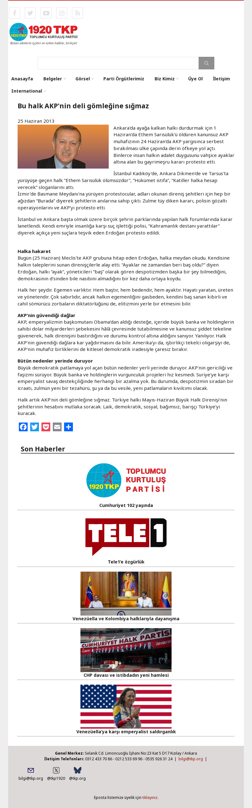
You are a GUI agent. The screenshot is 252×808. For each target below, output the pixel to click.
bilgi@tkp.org (190, 759)
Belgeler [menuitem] (52, 79)
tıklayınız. (150, 797)
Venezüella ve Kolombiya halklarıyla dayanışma (126, 619)
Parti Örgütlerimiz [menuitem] (123, 79)
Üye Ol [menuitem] (195, 79)
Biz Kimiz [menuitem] (165, 79)
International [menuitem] (26, 91)
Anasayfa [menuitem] (22, 79)
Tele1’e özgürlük (126, 562)
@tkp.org (77, 778)
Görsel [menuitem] (82, 79)
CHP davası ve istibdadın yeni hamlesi (126, 675)
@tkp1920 (56, 778)
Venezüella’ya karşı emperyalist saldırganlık (126, 732)
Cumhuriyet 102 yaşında (126, 505)
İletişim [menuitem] (221, 79)
